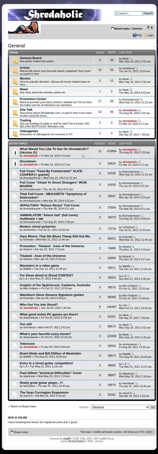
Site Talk (26, 109)
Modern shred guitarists (38, 226)
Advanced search (143, 16)
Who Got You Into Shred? (39, 304)
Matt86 (27, 268)
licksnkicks (29, 327)
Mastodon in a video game (39, 265)
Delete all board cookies (108, 431)
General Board (31, 58)
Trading (25, 120)
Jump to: (84, 407)
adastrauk (29, 376)
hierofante (29, 385)
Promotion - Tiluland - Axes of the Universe (52, 246)
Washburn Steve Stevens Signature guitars (52, 295)
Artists (25, 68)
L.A (25, 278)
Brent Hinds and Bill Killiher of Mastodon (50, 353)
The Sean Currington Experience (44, 392)
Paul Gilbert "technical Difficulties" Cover (51, 373)
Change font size (150, 27)
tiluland (27, 249)
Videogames (29, 131)
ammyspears (129, 344)
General (137, 28)
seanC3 (27, 395)
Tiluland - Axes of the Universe (43, 256)
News (24, 89)
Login (150, 35)
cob (124, 305)
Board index (122, 28)
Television (27, 343)
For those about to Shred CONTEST (46, 275)
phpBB (66, 438)
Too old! (26, 324)
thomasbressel (131, 99)
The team (85, 431)
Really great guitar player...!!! (41, 382)
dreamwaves (30, 317)
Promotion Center (33, 99)
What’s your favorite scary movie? (45, 334)
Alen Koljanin (30, 288)
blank (125, 58)
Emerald (28, 239)
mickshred (128, 68)
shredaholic (129, 110)
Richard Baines (76, 441)
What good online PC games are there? (49, 314)
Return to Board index (23, 406)
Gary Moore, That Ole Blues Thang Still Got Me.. (55, 236)
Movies (25, 78)
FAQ (139, 35)
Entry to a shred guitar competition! (46, 363)
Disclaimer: (28, 161)
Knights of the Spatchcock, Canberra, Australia (55, 285)
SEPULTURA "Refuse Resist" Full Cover (50, 205)
